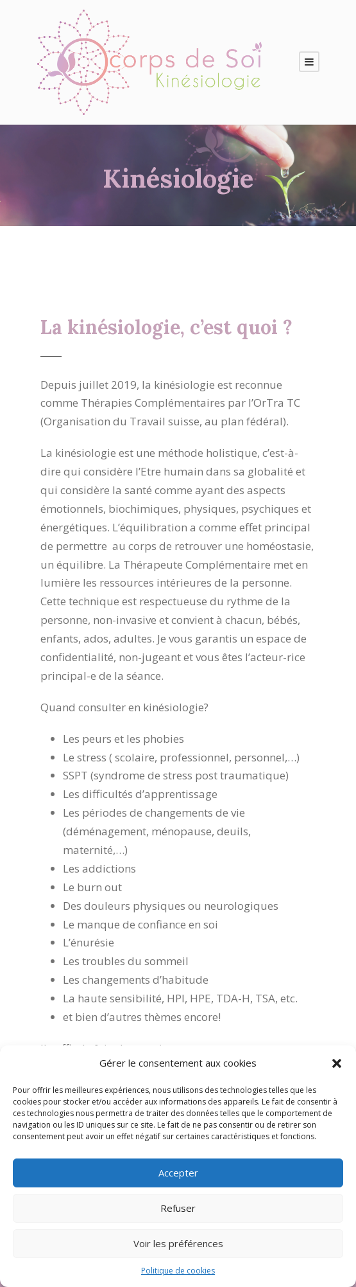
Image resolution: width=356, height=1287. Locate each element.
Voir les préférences (178, 1243)
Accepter (178, 1172)
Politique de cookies (178, 1270)
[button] (336, 1063)
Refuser (178, 1208)
